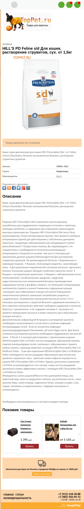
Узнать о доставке (42, 473)
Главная (9, 494)
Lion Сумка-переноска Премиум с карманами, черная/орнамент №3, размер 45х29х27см (29, 432)
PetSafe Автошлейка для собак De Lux (68, 425)
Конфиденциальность (18, 498)
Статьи (19, 494)
